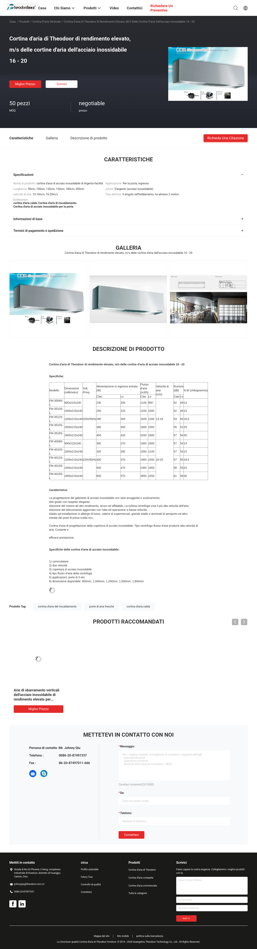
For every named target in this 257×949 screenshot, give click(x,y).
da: (122, 792)
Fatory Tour (87, 877)
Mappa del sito (102, 936)
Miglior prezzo (25, 84)
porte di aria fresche (101, 606)
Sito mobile (123, 936)
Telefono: (126, 813)
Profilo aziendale (90, 869)
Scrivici (62, 84)
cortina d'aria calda (138, 606)
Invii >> (186, 918)
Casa (12, 21)
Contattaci (131, 835)
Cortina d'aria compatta (140, 877)
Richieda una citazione (225, 138)
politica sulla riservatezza (149, 936)
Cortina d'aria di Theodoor (142, 869)
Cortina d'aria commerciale (142, 885)
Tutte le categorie (137, 893)
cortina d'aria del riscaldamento (57, 606)
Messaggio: (127, 746)
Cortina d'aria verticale (47, 21)
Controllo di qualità (91, 884)
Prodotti (24, 21)
